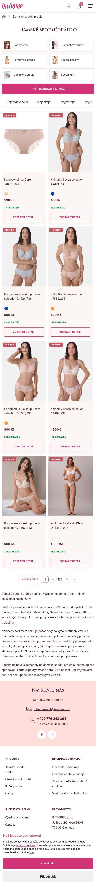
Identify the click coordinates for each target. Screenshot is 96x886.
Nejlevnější (68, 102)
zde (31, 852)
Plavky (9, 793)
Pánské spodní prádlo (19, 779)
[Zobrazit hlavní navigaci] (90, 6)
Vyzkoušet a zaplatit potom (70, 793)
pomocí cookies (25, 845)
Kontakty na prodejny (48, 700)
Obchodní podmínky (65, 767)
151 (60, 579)
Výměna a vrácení (17, 817)
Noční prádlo (13, 786)
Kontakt (10, 824)
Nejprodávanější (17, 102)
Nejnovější (44, 102)
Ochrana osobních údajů (68, 774)
